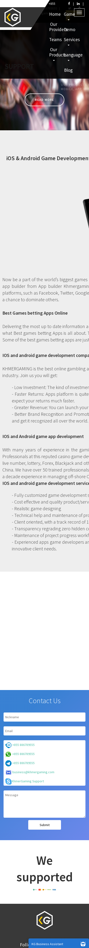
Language (69, 56)
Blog (68, 70)
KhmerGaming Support (24, 781)
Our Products (54, 54)
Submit (45, 825)
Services (69, 41)
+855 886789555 (20, 745)
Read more (44, 100)
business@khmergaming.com (29, 772)
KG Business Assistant (60, 943)
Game (69, 15)
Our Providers (54, 26)
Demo (69, 29)
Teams (54, 39)
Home (54, 14)
